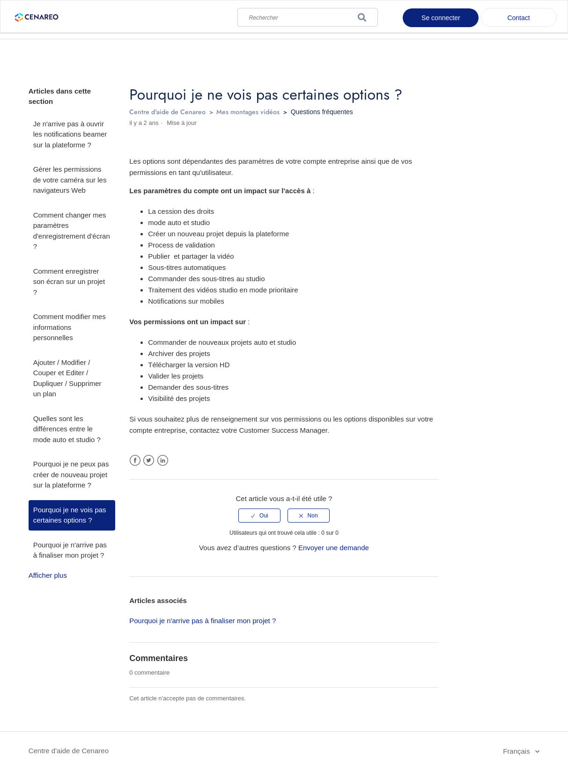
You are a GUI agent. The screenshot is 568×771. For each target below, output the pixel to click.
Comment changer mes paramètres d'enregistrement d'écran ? (71, 231)
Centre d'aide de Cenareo (167, 111)
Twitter (149, 460)
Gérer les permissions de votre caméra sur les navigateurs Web (70, 179)
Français (517, 751)
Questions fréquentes (322, 112)
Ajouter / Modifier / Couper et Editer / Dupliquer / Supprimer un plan (67, 378)
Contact (518, 18)
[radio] (259, 516)
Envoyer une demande (333, 548)
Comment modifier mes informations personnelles (69, 327)
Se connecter (440, 18)
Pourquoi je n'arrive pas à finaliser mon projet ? (70, 550)
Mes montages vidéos (248, 111)
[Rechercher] (307, 15)
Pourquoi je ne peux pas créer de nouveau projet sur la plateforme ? (71, 474)
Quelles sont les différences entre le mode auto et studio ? (67, 429)
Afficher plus (48, 575)
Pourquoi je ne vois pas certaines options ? (69, 515)
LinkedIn (163, 460)
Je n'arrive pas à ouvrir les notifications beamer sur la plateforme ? (70, 134)
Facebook (135, 460)
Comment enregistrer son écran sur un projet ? (69, 281)
